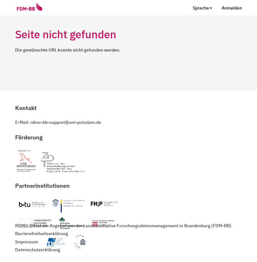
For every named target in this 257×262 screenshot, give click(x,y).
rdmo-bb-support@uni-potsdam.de (65, 122)
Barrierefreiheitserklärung (41, 233)
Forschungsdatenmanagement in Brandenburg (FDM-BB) (174, 225)
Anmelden (232, 8)
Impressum (26, 242)
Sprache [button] (202, 8)
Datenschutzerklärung (37, 250)
